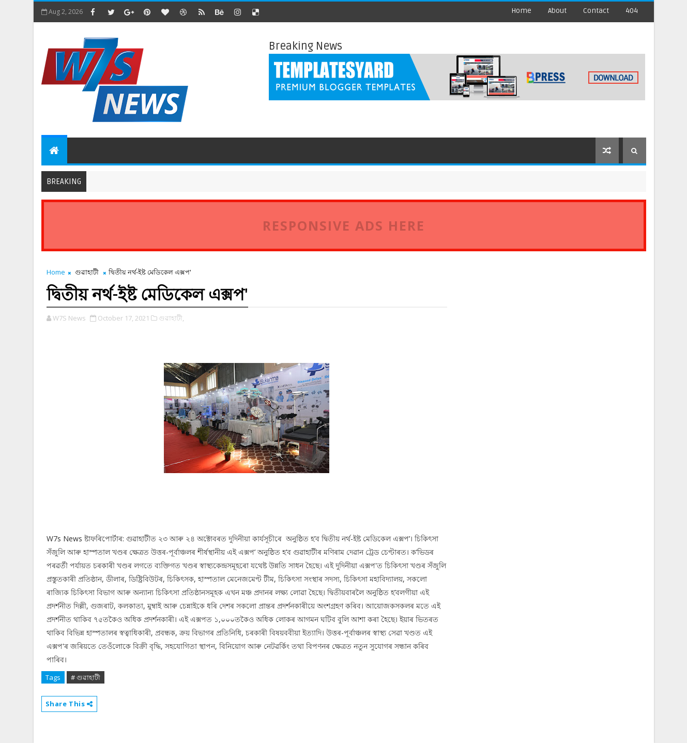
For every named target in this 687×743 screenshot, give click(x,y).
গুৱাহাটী (87, 272)
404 (631, 10)
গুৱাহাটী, (171, 318)
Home (521, 10)
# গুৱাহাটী (85, 677)
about (557, 10)
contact (596, 10)
